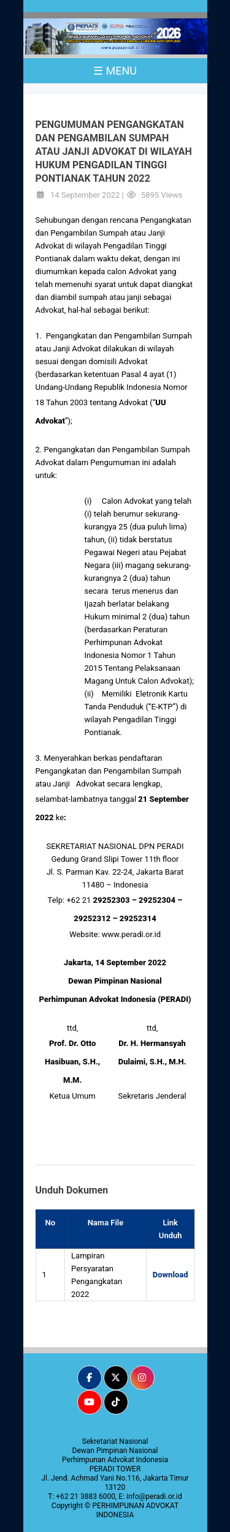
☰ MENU (115, 70)
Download (170, 1274)
